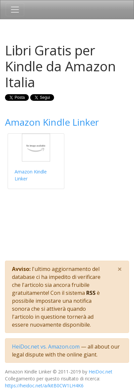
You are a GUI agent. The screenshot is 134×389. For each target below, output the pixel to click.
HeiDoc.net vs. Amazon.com (46, 346)
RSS (91, 292)
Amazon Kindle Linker (52, 122)
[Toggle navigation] (15, 9)
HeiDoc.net (100, 371)
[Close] (120, 269)
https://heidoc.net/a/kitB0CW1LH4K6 (44, 385)
